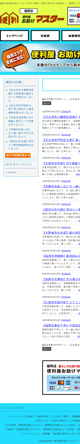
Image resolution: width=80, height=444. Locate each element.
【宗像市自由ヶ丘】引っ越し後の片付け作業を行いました (21, 133)
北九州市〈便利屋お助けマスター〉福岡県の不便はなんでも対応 (41, 425)
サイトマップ (30, 433)
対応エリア (42, 420)
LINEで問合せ (59, 420)
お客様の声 (42, 416)
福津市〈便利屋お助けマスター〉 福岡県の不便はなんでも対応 (40, 429)
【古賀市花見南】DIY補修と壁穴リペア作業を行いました (21, 121)
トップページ (15, 416)
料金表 (29, 416)
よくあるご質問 (60, 416)
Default (66, 111)
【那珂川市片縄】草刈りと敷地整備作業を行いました (21, 145)
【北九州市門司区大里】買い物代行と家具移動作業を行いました (21, 109)
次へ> (47, 103)
